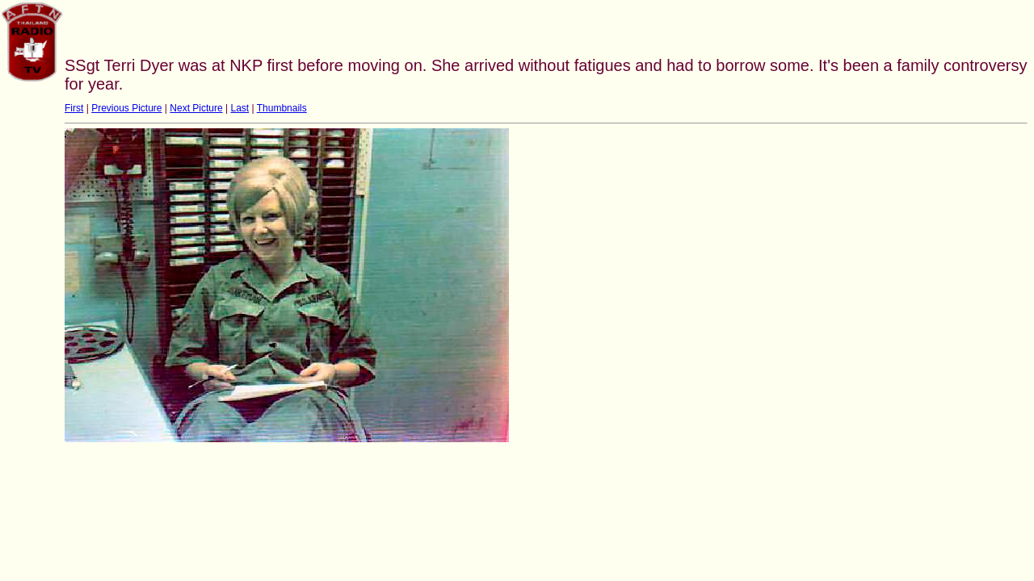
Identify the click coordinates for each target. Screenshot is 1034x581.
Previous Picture (126, 108)
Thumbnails (282, 108)
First (74, 108)
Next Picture (196, 108)
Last (239, 108)
